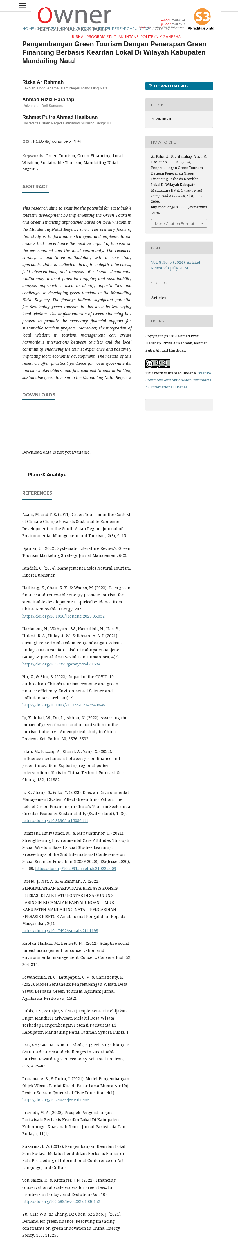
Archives (47, 28)
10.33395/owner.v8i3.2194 (57, 141)
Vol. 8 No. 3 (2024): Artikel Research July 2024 (105, 28)
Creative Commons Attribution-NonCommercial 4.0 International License (178, 380)
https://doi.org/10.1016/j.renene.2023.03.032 (63, 616)
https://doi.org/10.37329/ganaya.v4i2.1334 (61, 664)
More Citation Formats (175, 223)
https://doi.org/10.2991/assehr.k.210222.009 (75, 868)
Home (28, 28)
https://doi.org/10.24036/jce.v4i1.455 (55, 1099)
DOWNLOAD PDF (171, 86)
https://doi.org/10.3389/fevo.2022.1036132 (61, 1201)
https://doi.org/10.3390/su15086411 (55, 820)
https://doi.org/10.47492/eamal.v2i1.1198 (60, 930)
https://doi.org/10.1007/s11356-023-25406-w (63, 705)
